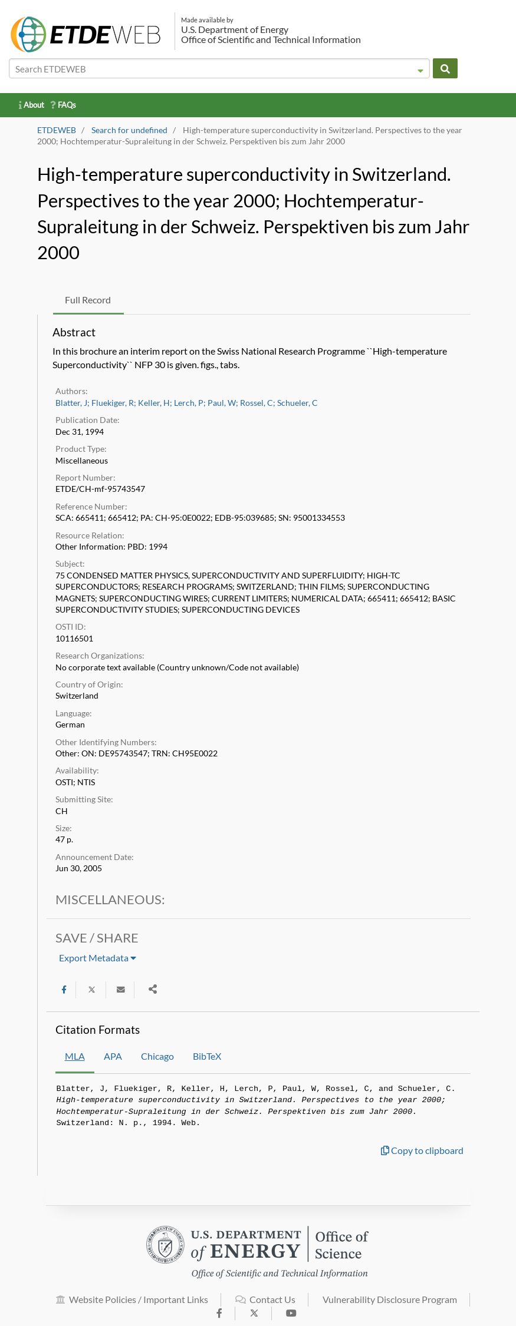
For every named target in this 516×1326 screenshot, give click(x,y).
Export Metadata (97, 957)
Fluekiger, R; (113, 403)
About (31, 105)
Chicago (157, 1056)
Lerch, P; (190, 403)
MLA (75, 1056)
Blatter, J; (72, 403)
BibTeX (207, 1056)
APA (113, 1056)
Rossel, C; (257, 403)
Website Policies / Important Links (132, 1305)
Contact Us (265, 1305)
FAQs (63, 105)
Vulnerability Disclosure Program (390, 1305)
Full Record (88, 299)
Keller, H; (155, 403)
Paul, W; (223, 403)
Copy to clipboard (422, 1150)
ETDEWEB (56, 130)
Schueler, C (297, 403)
